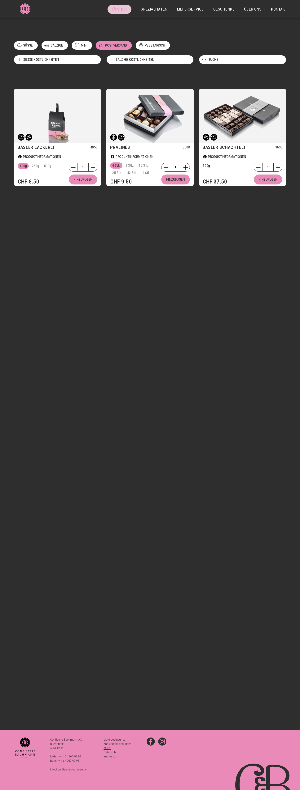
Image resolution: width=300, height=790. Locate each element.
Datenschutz (112, 752)
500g (47, 166)
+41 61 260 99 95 (68, 760)
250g (35, 166)
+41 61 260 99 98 (70, 756)
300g (206, 166)
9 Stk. (130, 165)
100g (23, 166)
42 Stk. (132, 173)
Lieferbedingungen (115, 739)
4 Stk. (116, 165)
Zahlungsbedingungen (117, 744)
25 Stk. (117, 173)
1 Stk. (146, 173)
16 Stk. (144, 165)
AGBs (107, 748)
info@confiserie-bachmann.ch (69, 769)
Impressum (111, 756)
